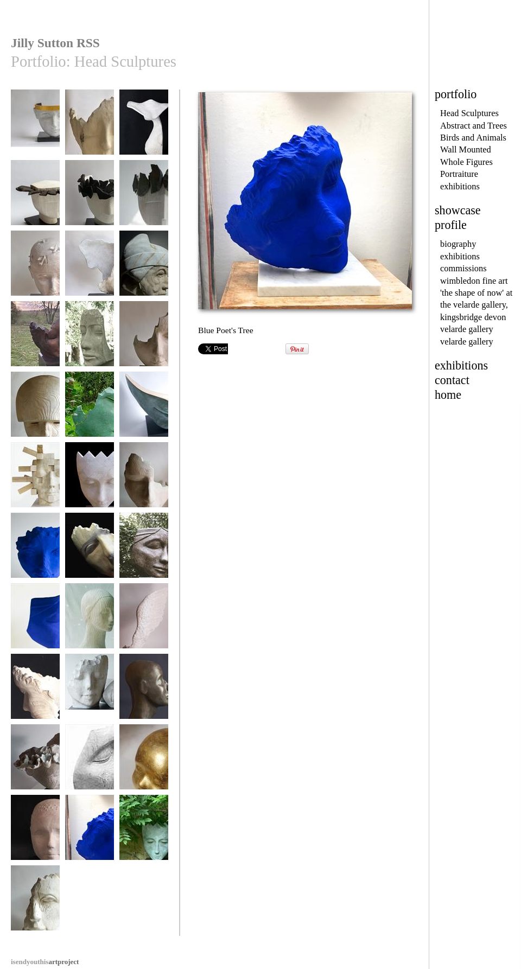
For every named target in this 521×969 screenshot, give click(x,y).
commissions (463, 268)
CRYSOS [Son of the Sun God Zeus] (35, 131)
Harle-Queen (89, 480)
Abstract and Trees (473, 125)
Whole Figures (466, 162)
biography (458, 244)
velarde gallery (466, 329)
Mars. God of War (35, 409)
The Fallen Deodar (89, 409)
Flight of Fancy (35, 268)
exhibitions (460, 186)
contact (452, 380)
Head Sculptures (469, 113)
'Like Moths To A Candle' (89, 201)
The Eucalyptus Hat (143, 131)
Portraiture (459, 174)
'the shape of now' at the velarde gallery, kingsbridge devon (476, 305)
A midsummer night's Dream (143, 413)
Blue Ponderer (35, 621)
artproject (45, 962)
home (448, 394)
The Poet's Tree (35, 691)
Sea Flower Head (35, 762)
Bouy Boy (35, 832)
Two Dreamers (89, 691)
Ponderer (143, 550)
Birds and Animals (473, 137)
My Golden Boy (143, 762)
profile (451, 225)
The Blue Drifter (35, 550)
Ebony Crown (143, 197)
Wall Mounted (465, 149)
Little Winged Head (143, 624)
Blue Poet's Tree (89, 832)
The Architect (35, 480)
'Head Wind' (89, 268)
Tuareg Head (143, 691)
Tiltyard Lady (89, 127)
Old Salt (35, 903)
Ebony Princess (35, 197)
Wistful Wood (143, 339)
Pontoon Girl (89, 621)
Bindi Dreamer (89, 762)
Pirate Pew (143, 480)
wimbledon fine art (474, 281)
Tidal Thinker (89, 339)
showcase (458, 210)
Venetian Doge (143, 268)
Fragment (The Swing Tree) (89, 554)
